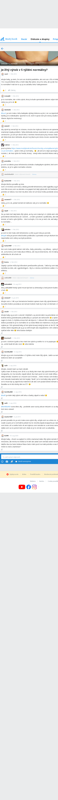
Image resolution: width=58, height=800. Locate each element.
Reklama (33, 481)
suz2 (4, 113)
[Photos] (7, 461)
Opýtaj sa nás (14, 474)
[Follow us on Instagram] (36, 487)
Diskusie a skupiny (40, 39)
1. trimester (13, 63)
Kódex (24, 474)
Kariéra (41, 481)
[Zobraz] (34, 174)
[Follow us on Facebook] (28, 487)
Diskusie (4, 63)
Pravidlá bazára (35, 474)
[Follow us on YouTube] (22, 487)
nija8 (4, 235)
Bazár (24, 39)
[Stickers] (11, 461)
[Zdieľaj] (12, 90)
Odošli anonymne (23, 461)
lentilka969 (7, 407)
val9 (4, 395)
